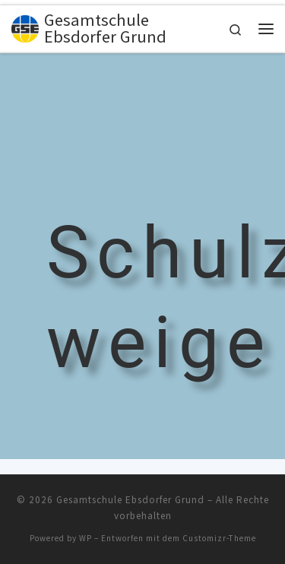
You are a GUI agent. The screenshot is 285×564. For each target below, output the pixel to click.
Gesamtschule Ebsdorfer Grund (130, 499)
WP (85, 538)
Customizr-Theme (219, 538)
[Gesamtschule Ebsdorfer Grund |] (25, 26)
